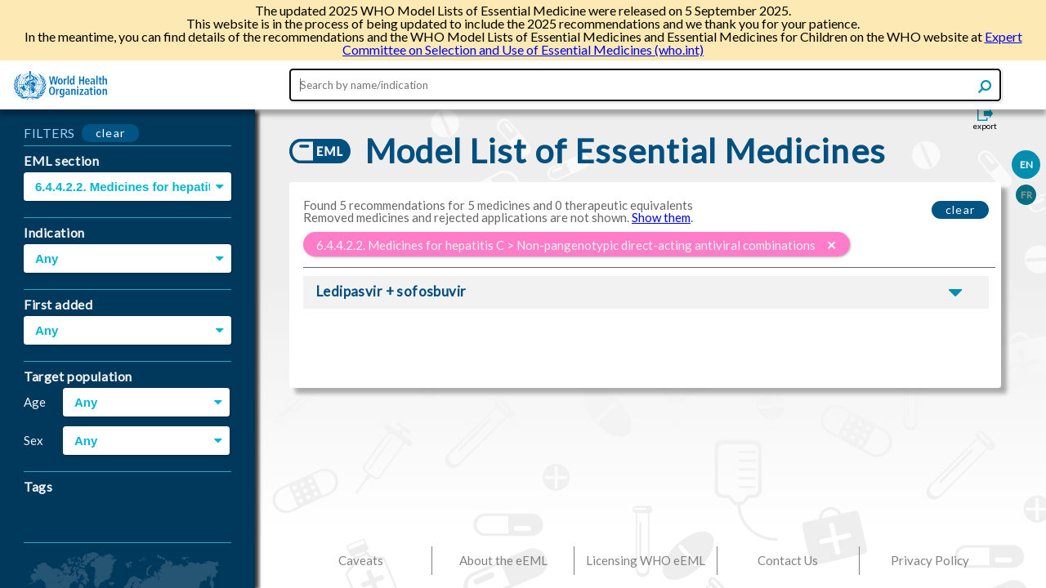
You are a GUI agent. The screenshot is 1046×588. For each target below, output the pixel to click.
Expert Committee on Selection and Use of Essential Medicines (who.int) (682, 43)
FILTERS (49, 132)
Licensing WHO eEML (645, 560)
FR (1026, 195)
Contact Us (788, 560)
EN (1026, 164)
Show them (661, 217)
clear (111, 133)
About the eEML (503, 560)
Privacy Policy (930, 560)
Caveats (360, 560)
